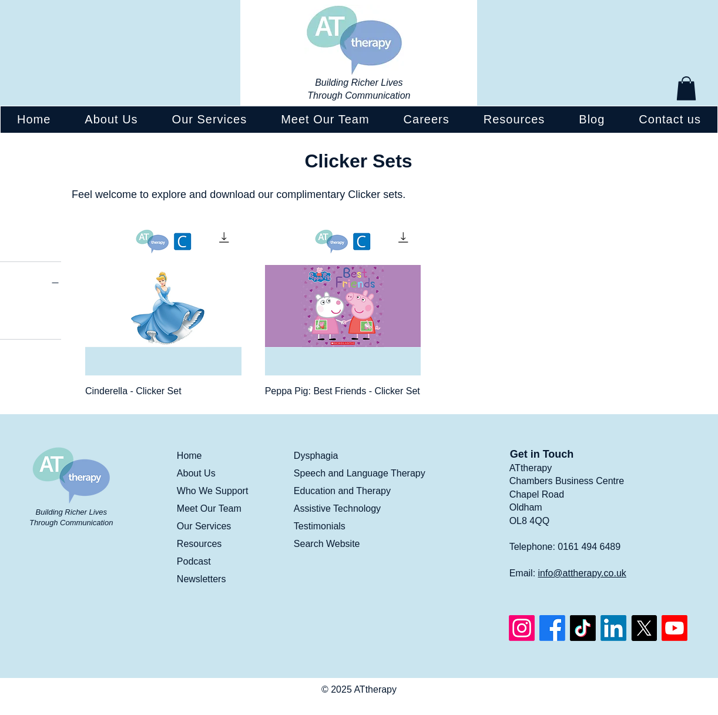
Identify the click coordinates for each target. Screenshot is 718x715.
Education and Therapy (342, 491)
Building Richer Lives (358, 83)
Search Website (327, 544)
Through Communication (358, 95)
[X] (644, 628)
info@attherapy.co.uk (582, 573)
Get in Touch (542, 454)
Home (189, 456)
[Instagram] (522, 628)
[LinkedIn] (613, 628)
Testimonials (319, 526)
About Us (196, 473)
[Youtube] (674, 628)
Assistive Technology (337, 508)
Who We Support (213, 491)
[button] (686, 88)
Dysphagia (316, 456)
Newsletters (201, 579)
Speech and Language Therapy (359, 473)
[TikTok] (583, 628)
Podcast (194, 561)
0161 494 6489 (589, 547)
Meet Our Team (209, 508)
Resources (199, 544)
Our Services (204, 526)
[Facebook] (552, 628)
